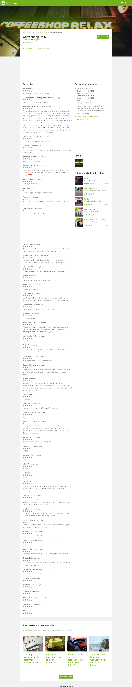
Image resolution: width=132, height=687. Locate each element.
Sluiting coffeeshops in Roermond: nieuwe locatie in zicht (32, 659)
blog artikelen (32, 630)
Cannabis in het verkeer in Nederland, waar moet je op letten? (76, 659)
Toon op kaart (103, 37)
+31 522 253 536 (82, 120)
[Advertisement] (66, 67)
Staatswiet (80, 113)
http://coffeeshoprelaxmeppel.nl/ (87, 116)
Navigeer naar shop (41, 49)
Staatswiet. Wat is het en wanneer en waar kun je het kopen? (98, 659)
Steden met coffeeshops (35, 32)
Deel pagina (27, 49)
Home (24, 32)
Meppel (47, 32)
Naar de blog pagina (66, 676)
